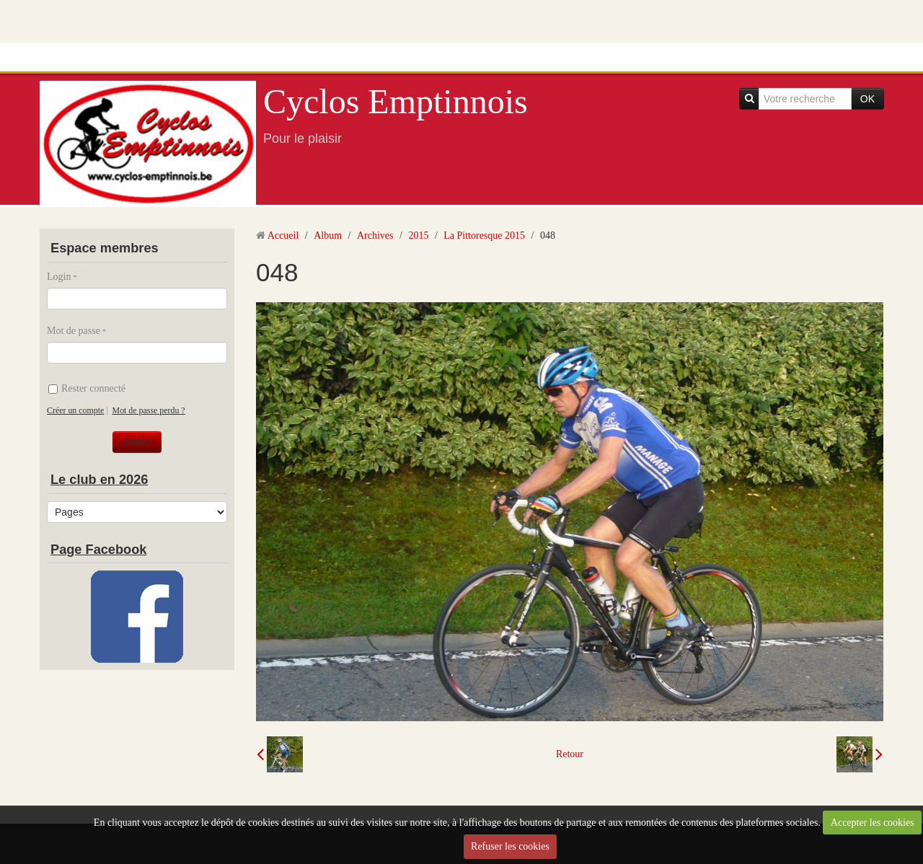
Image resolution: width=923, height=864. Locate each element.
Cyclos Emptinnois (395, 101)
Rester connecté (86, 388)
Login (59, 276)
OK (867, 99)
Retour (569, 754)
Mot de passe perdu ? (148, 410)
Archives (375, 235)
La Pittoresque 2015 (484, 235)
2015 (418, 235)
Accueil (283, 235)
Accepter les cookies (872, 822)
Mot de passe (73, 330)
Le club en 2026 (99, 479)
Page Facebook (98, 549)
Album (328, 235)
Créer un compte (75, 410)
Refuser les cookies (510, 846)
